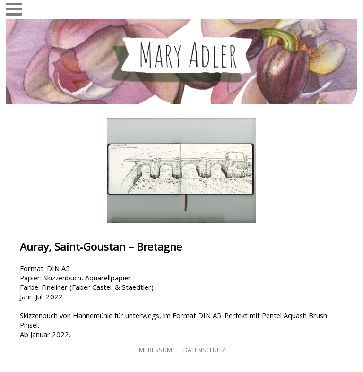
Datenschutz (204, 350)
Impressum (155, 350)
